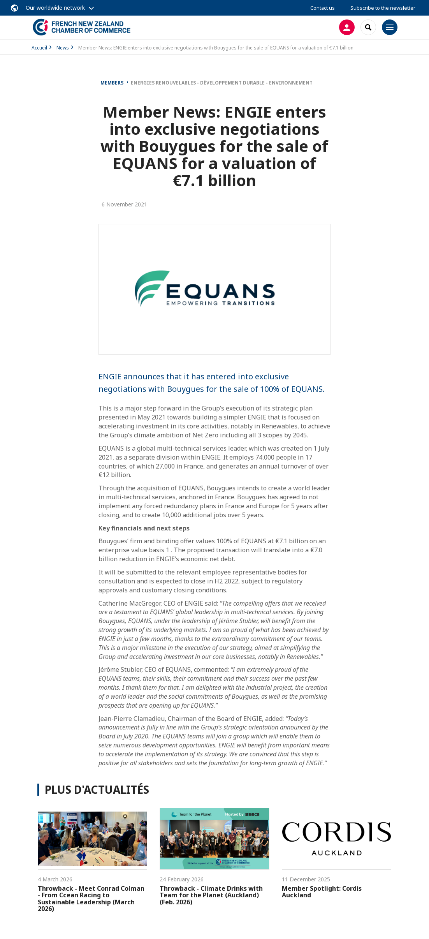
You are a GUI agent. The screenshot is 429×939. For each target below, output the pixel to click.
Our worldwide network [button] (55, 7)
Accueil (39, 47)
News (62, 47)
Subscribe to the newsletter (382, 7)
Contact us (322, 7)
